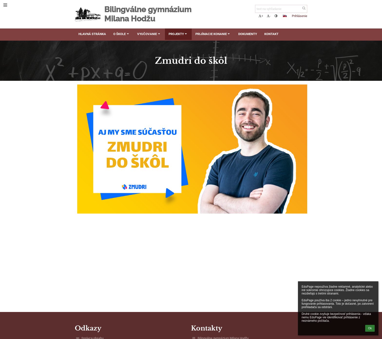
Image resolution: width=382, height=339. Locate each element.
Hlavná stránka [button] (92, 34)
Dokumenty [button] (247, 34)
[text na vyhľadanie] (281, 9)
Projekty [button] (178, 34)
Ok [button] (370, 328)
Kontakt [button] (271, 34)
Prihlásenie (299, 16)
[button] (284, 16)
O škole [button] (121, 34)
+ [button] (260, 16)
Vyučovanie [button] (149, 34)
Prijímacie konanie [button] (213, 34)
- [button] (269, 16)
